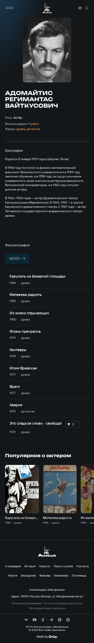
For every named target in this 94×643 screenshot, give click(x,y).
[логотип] (47, 8)
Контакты (83, 566)
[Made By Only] (47, 637)
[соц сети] (26, 620)
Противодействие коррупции (47, 608)
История (30, 566)
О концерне (13, 566)
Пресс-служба (63, 566)
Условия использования (27, 603)
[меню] (9, 8)
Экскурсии (28, 575)
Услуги (12, 575)
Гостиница (79, 575)
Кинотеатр (61, 575)
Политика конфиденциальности (62, 603)
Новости (44, 566)
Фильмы (45, 575)
